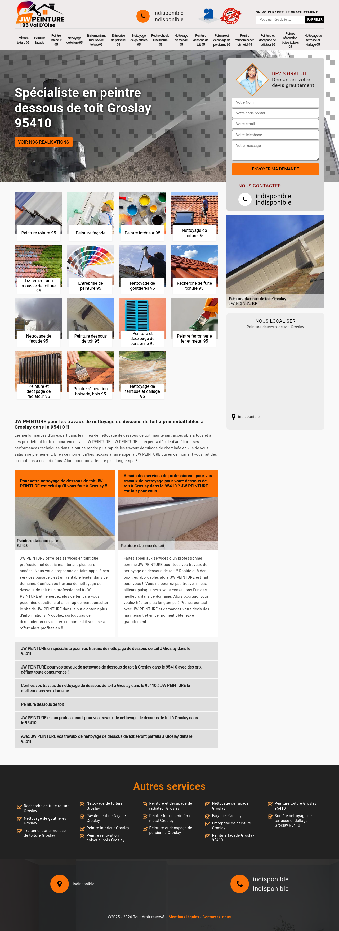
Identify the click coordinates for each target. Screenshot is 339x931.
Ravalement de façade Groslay (106, 818)
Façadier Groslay (227, 816)
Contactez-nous (217, 917)
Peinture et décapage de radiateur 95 (267, 40)
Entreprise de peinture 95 (118, 40)
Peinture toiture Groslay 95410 (295, 805)
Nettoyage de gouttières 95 (138, 40)
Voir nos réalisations (43, 141)
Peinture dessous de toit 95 (200, 40)
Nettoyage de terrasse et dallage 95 (313, 40)
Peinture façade (39, 40)
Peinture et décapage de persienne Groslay (170, 830)
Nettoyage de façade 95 (181, 40)
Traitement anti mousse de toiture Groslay (45, 832)
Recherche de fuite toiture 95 (160, 40)
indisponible (169, 13)
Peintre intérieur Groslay (108, 828)
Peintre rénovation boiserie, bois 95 (290, 40)
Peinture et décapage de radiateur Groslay (170, 805)
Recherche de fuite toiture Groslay (47, 808)
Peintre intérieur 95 (56, 40)
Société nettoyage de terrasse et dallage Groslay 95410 (293, 820)
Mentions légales (184, 917)
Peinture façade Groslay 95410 (233, 837)
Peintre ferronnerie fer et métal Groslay (171, 818)
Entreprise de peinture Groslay (231, 825)
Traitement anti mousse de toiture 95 (96, 40)
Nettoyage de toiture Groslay (105, 805)
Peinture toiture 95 (23, 40)
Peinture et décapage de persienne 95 (221, 40)
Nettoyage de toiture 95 (74, 40)
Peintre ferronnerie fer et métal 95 (244, 40)
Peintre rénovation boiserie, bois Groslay (106, 837)
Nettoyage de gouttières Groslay (45, 820)
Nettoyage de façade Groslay (230, 805)
